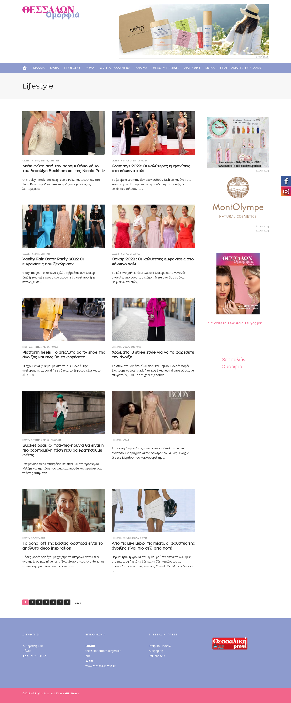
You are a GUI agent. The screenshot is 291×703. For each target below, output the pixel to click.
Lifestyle (54, 160)
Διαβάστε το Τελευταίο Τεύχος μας (234, 323)
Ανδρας (141, 67)
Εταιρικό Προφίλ (160, 646)
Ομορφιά (135, 346)
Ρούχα (54, 346)
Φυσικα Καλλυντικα (115, 67)
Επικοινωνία (157, 656)
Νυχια (54, 67)
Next (78, 603)
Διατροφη (192, 67)
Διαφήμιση (156, 651)
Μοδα (210, 67)
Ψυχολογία (39, 538)
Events (44, 160)
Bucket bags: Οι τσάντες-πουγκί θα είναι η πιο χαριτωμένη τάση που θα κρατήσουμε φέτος (63, 450)
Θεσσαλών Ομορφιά (234, 363)
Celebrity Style (30, 160)
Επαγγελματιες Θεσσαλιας (241, 67)
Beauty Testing (165, 67)
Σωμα (89, 67)
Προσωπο (72, 67)
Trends (37, 346)
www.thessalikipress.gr (100, 666)
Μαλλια (39, 67)
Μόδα (144, 160)
